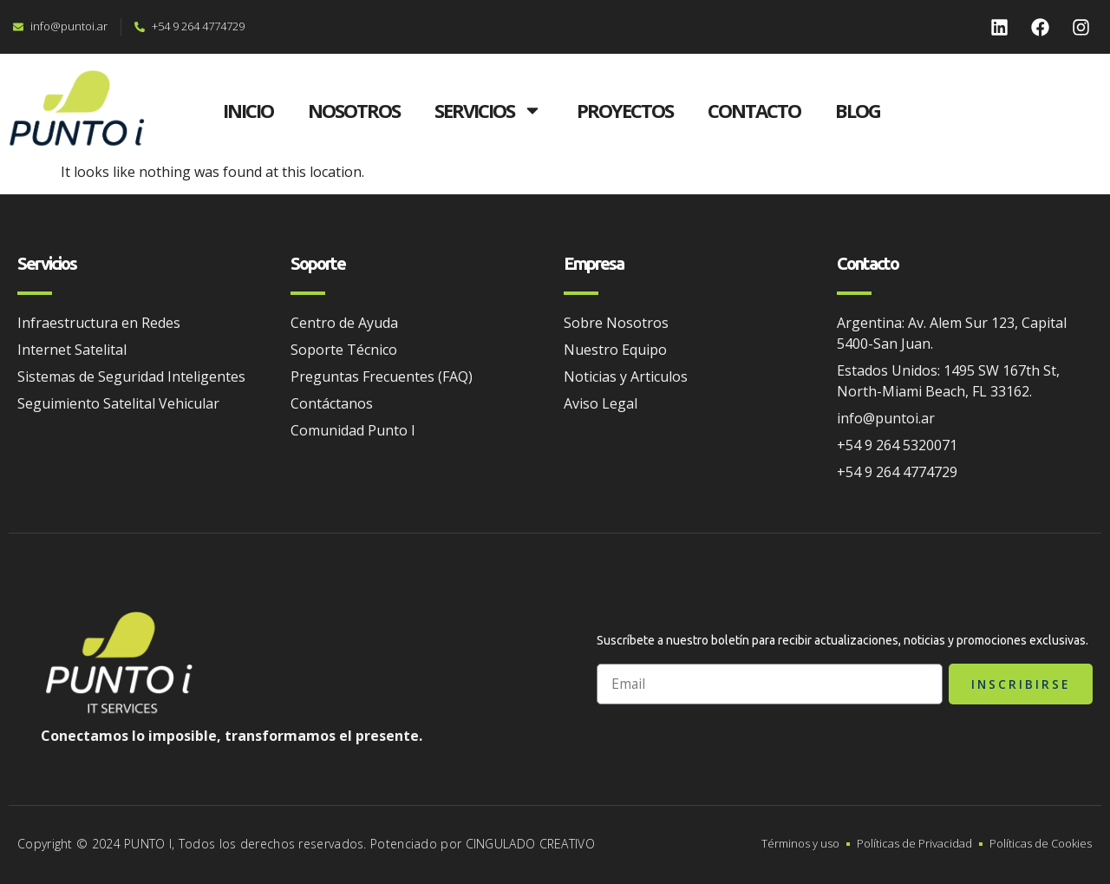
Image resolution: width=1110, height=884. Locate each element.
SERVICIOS (488, 110)
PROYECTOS (625, 110)
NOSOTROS (354, 110)
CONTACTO (754, 110)
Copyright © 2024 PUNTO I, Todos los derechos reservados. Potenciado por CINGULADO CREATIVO (306, 843)
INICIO (248, 110)
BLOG (857, 110)
